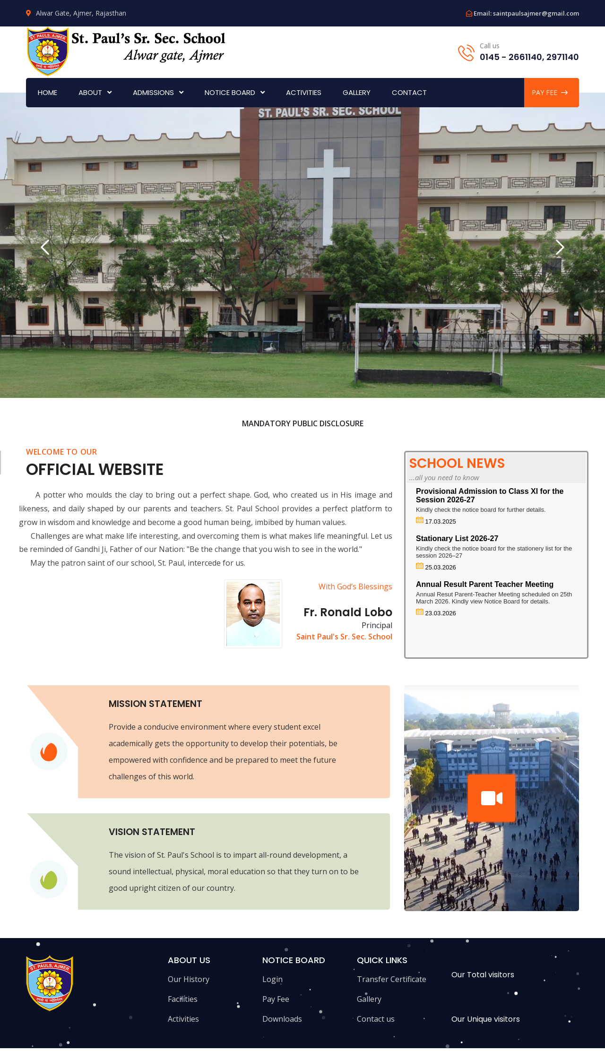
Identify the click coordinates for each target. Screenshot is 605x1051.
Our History (188, 979)
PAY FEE (550, 92)
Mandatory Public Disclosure (302, 423)
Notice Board (230, 92)
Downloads (282, 1019)
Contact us (376, 1019)
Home (47, 92)
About (90, 92)
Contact (409, 92)
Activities (303, 92)
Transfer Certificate (391, 979)
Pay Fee (275, 999)
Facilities (183, 999)
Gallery (357, 92)
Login (272, 979)
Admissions (153, 92)
